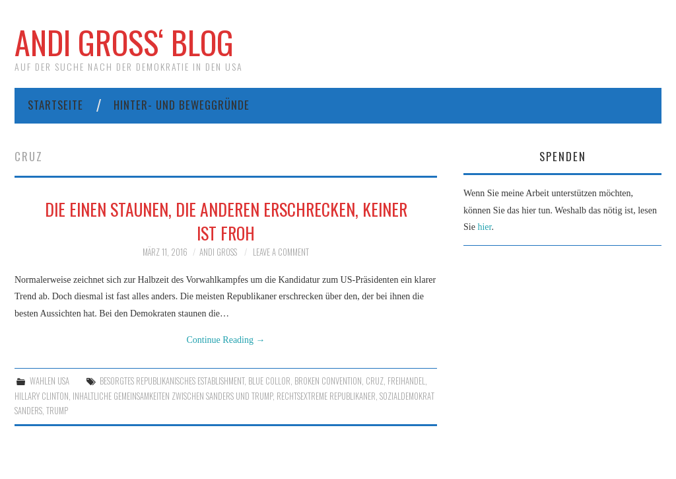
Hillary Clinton (42, 396)
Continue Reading (226, 340)
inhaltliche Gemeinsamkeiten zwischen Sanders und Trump (173, 396)
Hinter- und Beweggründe (182, 104)
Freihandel (406, 381)
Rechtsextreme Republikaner (326, 396)
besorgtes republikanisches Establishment (172, 381)
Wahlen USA (49, 381)
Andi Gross (218, 252)
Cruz (375, 381)
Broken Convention (328, 381)
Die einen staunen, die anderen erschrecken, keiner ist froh (226, 220)
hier (484, 227)
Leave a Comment (281, 252)
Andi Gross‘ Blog (124, 41)
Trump (57, 410)
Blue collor (269, 381)
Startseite (55, 104)
